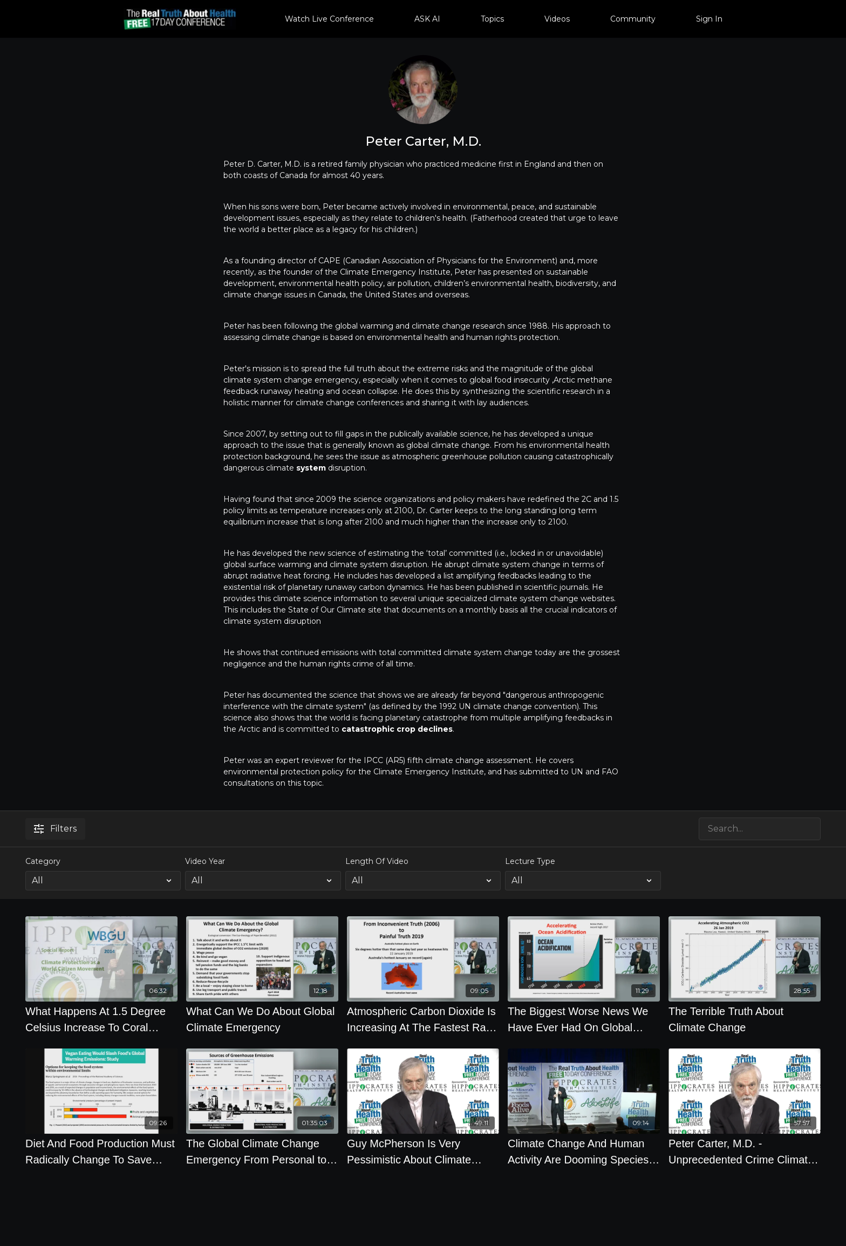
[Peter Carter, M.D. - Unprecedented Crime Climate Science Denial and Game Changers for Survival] (744, 1151)
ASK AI (427, 19)
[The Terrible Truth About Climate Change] (744, 1019)
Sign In (709, 19)
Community (633, 19)
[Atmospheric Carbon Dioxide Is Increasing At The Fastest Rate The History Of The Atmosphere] (423, 1019)
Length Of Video (376, 861)
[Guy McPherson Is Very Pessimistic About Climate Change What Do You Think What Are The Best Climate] (423, 1151)
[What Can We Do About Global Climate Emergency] (262, 1019)
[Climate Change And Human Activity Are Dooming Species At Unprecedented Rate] (584, 1151)
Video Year (205, 861)
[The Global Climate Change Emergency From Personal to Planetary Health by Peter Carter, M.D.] (262, 1151)
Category (42, 861)
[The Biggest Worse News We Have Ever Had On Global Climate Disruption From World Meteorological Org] (584, 1019)
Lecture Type (530, 861)
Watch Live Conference (329, 19)
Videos (557, 19)
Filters (55, 828)
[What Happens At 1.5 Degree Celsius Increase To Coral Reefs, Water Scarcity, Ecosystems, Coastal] (101, 1019)
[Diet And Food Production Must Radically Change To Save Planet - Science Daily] (101, 1151)
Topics (492, 19)
